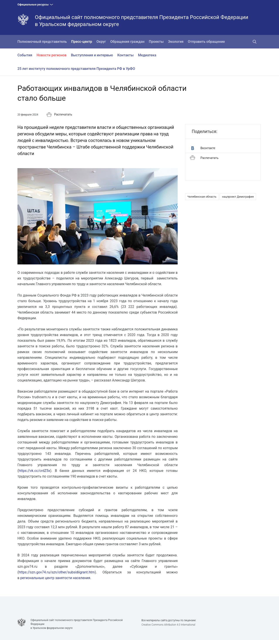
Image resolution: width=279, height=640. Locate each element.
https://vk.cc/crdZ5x (34, 471)
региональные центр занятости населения (55, 578)
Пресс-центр (81, 42)
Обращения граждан (127, 42)
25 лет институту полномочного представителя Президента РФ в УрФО (76, 69)
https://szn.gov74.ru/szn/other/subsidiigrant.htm (57, 572)
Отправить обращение (206, 42)
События (24, 55)
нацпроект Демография (238, 196)
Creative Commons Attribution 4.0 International (168, 624)
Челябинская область (201, 196)
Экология (176, 42)
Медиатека (147, 55)
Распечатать (59, 114)
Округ (101, 42)
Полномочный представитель (42, 42)
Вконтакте (203, 148)
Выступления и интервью (92, 55)
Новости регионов (52, 55)
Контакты (125, 55)
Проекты (156, 42)
